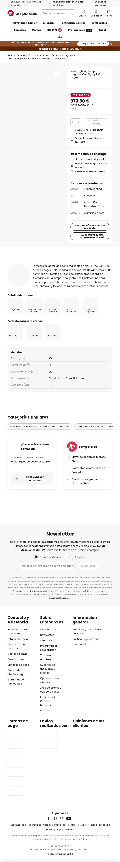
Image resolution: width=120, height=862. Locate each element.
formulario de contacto (24, 591)
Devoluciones (16, 659)
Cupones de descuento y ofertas (47, 669)
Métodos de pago (18, 665)
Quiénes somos (49, 629)
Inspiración (47, 697)
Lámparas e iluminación (19, 55)
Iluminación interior (42, 55)
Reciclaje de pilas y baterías (60, 829)
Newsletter (47, 635)
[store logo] (22, 13)
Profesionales (80, 30)
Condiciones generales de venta (71, 825)
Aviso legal (79, 644)
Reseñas (90, 263)
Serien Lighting (93, 189)
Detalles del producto (56, 263)
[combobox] (58, 13)
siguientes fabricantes (59, 598)
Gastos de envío (18, 654)
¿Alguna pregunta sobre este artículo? (92, 236)
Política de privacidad (95, 591)
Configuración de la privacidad (25, 825)
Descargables (21, 269)
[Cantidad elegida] (75, 122)
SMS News (46, 640)
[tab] (19, 264)
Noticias (45, 710)
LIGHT (93, 43)
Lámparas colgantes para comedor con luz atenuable (39, 442)
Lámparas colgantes (63, 55)
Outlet (102, 30)
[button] (57, 73)
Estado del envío (18, 639)
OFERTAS (54, 30)
